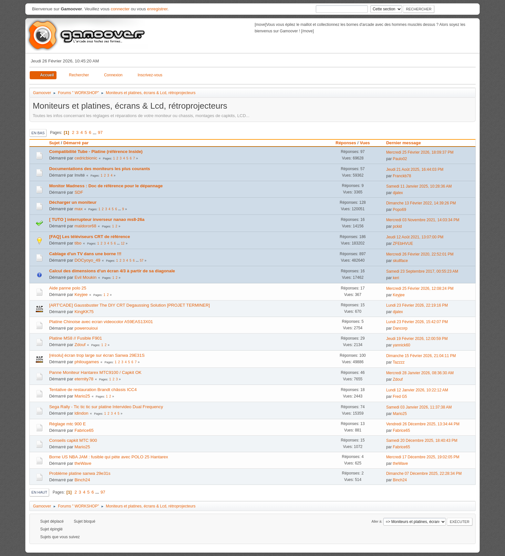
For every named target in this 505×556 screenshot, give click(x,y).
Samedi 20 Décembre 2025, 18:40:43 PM (422, 440)
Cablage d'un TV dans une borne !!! (85, 253)
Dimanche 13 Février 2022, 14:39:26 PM (421, 203)
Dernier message (406, 142)
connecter (120, 8)
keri (396, 278)
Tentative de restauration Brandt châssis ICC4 (93, 389)
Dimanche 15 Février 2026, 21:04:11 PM (421, 356)
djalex (398, 193)
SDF (79, 192)
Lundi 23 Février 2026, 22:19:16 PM (417, 305)
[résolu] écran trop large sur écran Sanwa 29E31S (97, 355)
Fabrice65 (84, 430)
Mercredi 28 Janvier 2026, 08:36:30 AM (420, 373)
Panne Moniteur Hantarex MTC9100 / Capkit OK (95, 372)
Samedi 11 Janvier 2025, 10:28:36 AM (419, 186)
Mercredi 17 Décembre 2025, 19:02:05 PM (422, 457)
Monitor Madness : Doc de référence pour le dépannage (106, 185)
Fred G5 (400, 396)
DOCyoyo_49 (87, 260)
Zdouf (80, 344)
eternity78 (84, 378)
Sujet (54, 142)
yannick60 (401, 345)
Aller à (376, 521)
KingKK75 (84, 311)
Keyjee (81, 294)
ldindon (81, 413)
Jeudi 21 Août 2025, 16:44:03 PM (414, 169)
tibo (78, 243)
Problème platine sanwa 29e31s (79, 473)
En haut (39, 492)
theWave (83, 463)
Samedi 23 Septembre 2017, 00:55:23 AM (422, 271)
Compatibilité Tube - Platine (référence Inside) (95, 151)
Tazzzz (399, 362)
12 (122, 243)
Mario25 (82, 396)
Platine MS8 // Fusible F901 (75, 338)
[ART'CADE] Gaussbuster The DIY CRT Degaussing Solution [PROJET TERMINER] (129, 305)
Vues (365, 142)
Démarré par (76, 142)
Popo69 (399, 209)
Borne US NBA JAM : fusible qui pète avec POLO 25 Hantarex (108, 456)
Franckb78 (402, 176)
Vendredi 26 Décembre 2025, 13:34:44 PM (422, 424)
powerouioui (86, 328)
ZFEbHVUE (403, 243)
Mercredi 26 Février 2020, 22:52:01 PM (420, 254)
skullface (400, 260)
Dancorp (400, 328)
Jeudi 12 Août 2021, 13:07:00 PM (414, 237)
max (79, 208)
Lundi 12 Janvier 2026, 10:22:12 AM (417, 390)
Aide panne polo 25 (67, 288)
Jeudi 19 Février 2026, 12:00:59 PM (417, 338)
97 (100, 132)
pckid (397, 226)
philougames (87, 361)
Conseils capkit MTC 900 (73, 440)
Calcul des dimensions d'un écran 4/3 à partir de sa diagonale (112, 270)
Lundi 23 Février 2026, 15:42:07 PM (417, 322)
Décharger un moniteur (73, 202)
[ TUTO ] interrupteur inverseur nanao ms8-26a (96, 219)
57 (141, 260)
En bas (38, 133)
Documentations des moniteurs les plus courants (99, 168)
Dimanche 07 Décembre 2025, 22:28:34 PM (424, 473)
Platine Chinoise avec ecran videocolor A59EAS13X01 (101, 321)
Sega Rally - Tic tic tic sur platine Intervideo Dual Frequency (106, 406)
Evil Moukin (86, 277)
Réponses (345, 142)
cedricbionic (86, 158)
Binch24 (82, 479)
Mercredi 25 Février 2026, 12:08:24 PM (420, 288)
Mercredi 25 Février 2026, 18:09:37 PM (420, 152)
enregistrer (157, 8)
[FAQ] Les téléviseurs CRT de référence (89, 236)
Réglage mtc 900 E (67, 423)
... (95, 132)
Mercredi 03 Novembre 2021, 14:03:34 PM (422, 220)
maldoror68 (85, 225)
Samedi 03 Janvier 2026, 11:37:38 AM (419, 407)
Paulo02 (400, 159)
